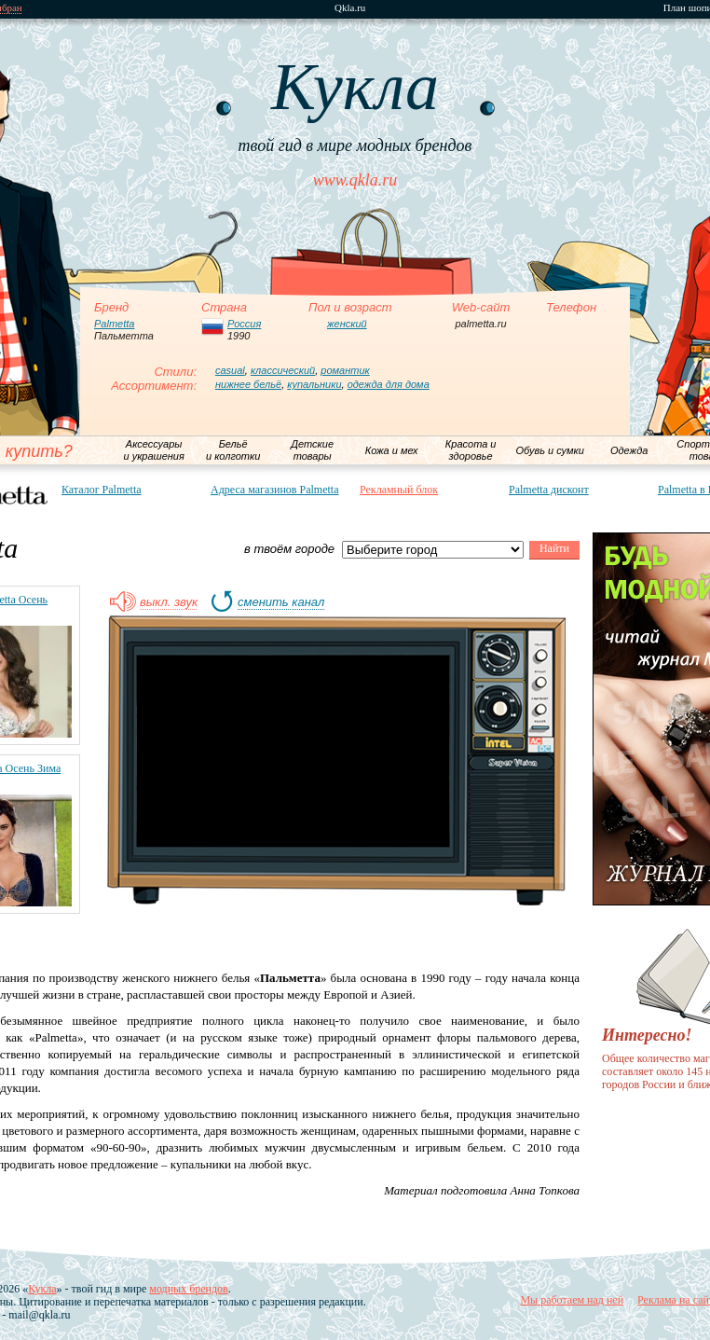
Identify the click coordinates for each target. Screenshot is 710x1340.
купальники (314, 384)
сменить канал (281, 602)
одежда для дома (389, 384)
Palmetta (114, 323)
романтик (345, 370)
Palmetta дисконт (549, 489)
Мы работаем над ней (571, 1299)
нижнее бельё (248, 384)
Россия (244, 323)
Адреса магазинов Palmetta (275, 489)
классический (283, 370)
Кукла (42, 1288)
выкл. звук (169, 602)
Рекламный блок (399, 489)
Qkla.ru (350, 8)
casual (230, 370)
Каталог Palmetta (101, 489)
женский (347, 323)
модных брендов (188, 1288)
